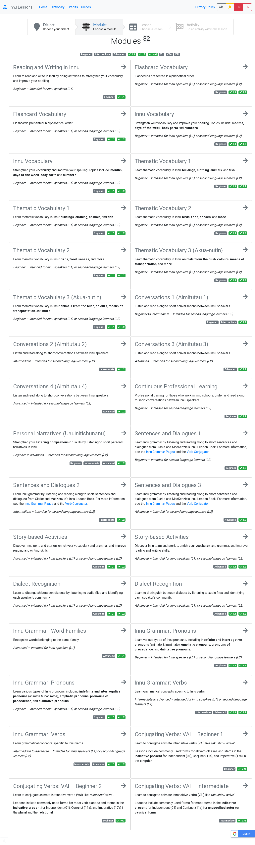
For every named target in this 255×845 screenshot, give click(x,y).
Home (43, 7)
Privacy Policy (205, 7)
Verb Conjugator (198, 452)
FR (247, 7)
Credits (73, 7)
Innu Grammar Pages (160, 452)
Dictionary (58, 7)
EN (238, 7)
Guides (86, 7)
